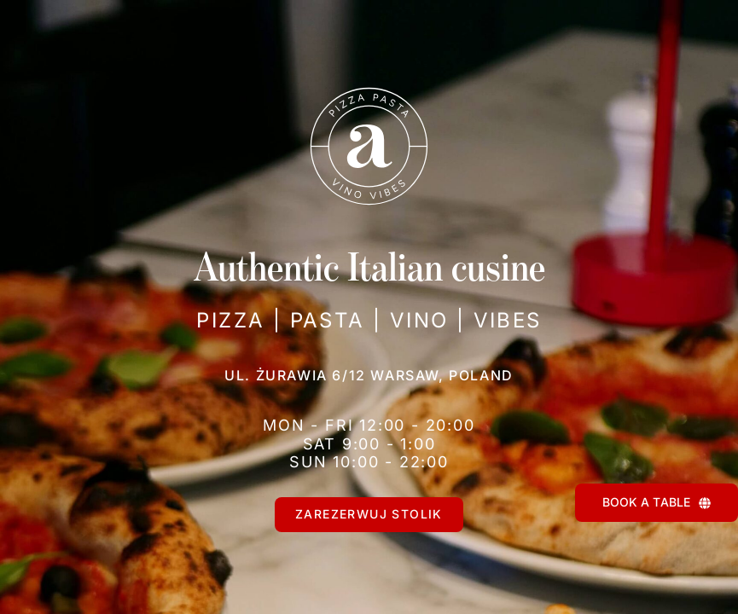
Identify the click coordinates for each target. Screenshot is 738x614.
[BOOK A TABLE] (656, 503)
